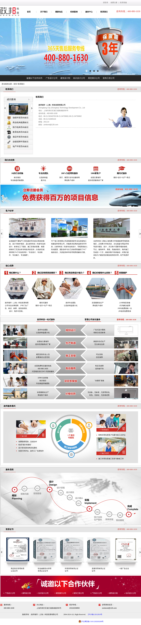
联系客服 (123, 3)
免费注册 (113, 3)
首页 (29, 12)
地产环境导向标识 (17, 146)
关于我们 (44, 12)
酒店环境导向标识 (17, 137)
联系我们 (104, 12)
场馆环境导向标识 (17, 118)
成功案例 (11, 99)
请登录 (105, 3)
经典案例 (74, 12)
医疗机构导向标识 (17, 127)
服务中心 (89, 12)
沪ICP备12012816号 (95, 614)
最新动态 (59, 12)
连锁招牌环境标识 (17, 142)
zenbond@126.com (51, 125)
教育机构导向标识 (17, 132)
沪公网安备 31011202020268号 (91, 621)
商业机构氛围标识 (17, 122)
